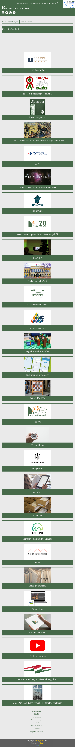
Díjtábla (36, 714)
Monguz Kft (40, 740)
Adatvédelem (36, 711)
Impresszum (37, 717)
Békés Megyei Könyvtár (10, 22)
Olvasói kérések (36, 726)
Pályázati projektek (36, 732)
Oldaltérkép (37, 723)
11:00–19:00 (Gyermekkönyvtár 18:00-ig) (42, 3)
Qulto (41, 743)
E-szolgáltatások (26, 22)
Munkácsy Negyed (36, 720)
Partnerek (37, 729)
